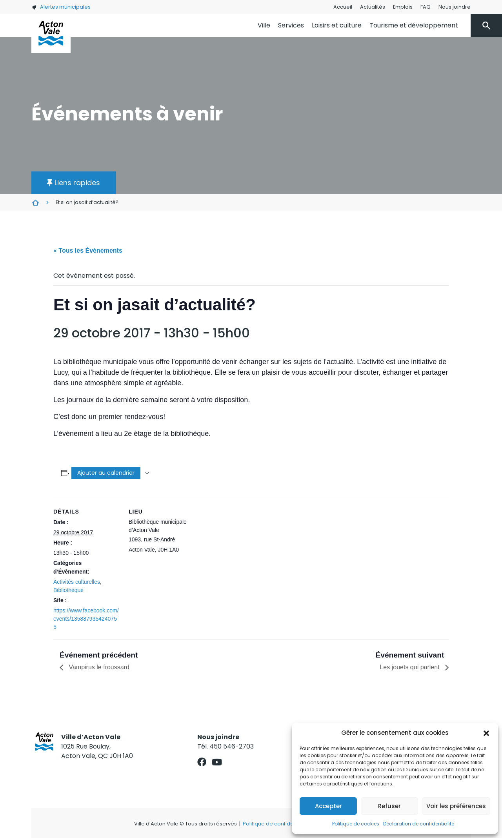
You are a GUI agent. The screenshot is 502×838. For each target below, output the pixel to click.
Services (291, 25)
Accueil (342, 7)
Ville (264, 25)
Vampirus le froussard (98, 667)
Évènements (35, 202)
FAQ (425, 7)
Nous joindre (454, 7)
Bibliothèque (68, 590)
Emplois (403, 7)
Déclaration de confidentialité (418, 823)
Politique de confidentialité (277, 823)
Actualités (372, 7)
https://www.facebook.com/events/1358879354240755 (86, 618)
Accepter (328, 806)
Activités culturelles (76, 582)
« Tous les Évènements (87, 250)
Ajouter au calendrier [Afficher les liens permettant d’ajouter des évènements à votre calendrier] (106, 473)
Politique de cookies (355, 823)
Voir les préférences (456, 806)
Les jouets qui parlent (410, 667)
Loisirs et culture (337, 25)
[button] (486, 733)
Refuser (389, 806)
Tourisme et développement (413, 25)
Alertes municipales (61, 7)
